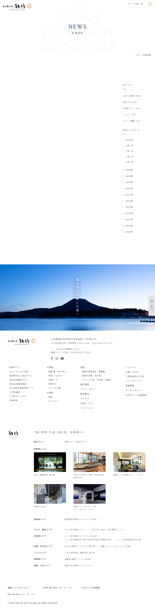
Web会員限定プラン (19, 380)
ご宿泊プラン (14, 367)
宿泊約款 (14, 401)
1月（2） (130, 162)
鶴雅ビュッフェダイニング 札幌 (115, 547)
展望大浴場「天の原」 (92, 376)
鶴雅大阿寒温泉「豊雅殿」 (94, 372)
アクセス (84, 399)
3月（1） (130, 151)
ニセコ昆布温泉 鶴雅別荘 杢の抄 (80, 553)
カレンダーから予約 (19, 372)
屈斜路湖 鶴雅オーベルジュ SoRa (81, 520)
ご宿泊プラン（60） (131, 108)
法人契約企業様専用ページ (22, 388)
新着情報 (130, 386)
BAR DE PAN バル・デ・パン (58, 588)
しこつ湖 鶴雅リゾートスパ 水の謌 (81, 536)
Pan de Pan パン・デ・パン (21, 595)
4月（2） (130, 146)
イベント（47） (129, 114)
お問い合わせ (132, 372)
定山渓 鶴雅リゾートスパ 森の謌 (80, 547)
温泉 (82, 367)
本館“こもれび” (55, 376)
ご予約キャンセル (18, 397)
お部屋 (50, 367)
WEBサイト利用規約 (136, 395)
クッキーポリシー (134, 390)
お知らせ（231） (130, 102)
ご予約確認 (15, 393)
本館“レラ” (53, 380)
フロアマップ (87, 408)
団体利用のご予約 (135, 377)
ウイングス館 (54, 388)
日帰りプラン (87, 403)
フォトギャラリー (134, 381)
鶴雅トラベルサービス (18, 588)
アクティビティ (88, 389)
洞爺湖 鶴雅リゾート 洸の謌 (78, 559)
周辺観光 (84, 394)
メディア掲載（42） (131, 121)
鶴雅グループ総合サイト (76, 442)
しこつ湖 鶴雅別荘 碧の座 (129, 540)
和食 (50, 397)
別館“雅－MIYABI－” (58, 372)
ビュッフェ (53, 401)
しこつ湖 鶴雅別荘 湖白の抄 (88, 540)
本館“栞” (52, 384)
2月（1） (130, 156)
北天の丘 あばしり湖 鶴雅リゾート (108, 530)
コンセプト (131, 367)
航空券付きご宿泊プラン (21, 376)
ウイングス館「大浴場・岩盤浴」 (97, 380)
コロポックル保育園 (90, 588)
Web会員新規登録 (18, 384)
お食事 (50, 393)
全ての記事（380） (133, 95)
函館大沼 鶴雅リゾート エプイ (79, 566)
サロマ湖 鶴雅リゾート (75, 530)
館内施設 (84, 384)
